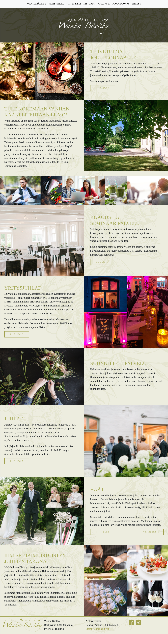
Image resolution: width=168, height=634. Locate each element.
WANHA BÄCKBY (36, 3)
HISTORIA (89, 3)
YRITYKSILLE (73, 3)
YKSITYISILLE (56, 3)
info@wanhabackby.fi (97, 628)
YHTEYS (136, 3)
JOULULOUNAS (121, 3)
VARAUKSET (103, 3)
